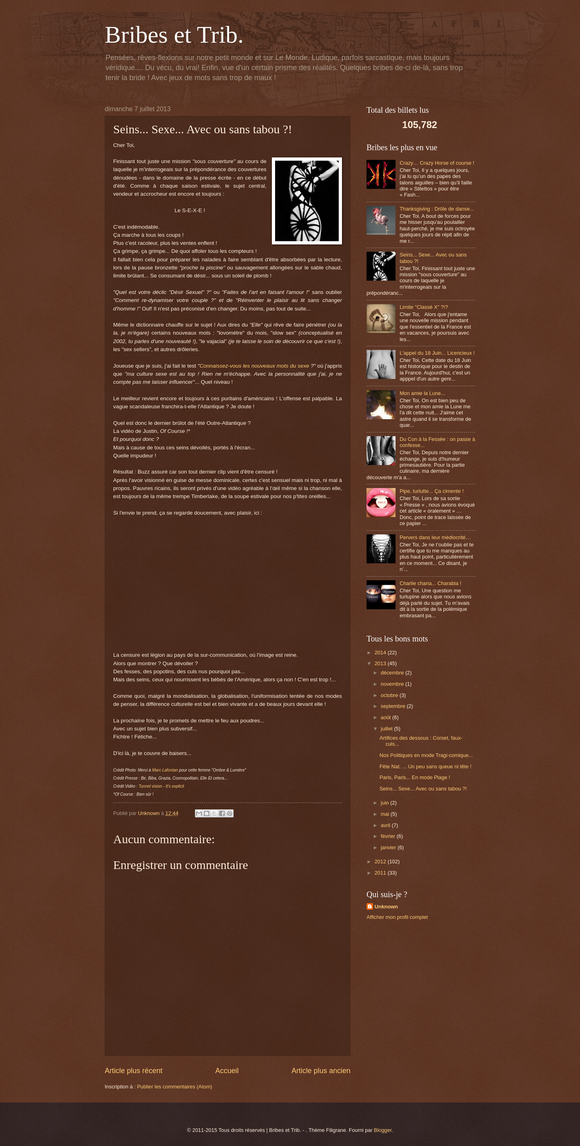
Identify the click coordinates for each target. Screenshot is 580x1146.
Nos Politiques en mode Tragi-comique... (426, 755)
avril (386, 825)
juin (385, 803)
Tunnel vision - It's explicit (161, 786)
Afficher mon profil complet (397, 917)
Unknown (386, 907)
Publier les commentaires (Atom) (174, 1087)
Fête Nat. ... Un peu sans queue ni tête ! (425, 766)
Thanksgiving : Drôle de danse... (437, 209)
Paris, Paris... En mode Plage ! (414, 777)
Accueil (226, 1071)
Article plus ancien (321, 1071)
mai (385, 814)
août (386, 717)
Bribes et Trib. (174, 34)
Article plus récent (133, 1071)
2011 (381, 873)
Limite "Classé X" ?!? (424, 307)
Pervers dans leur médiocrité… (435, 537)
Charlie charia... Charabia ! (430, 583)
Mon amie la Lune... (422, 393)
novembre (393, 684)
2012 (381, 861)
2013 (381, 663)
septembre (393, 706)
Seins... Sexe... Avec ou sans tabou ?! (423, 789)
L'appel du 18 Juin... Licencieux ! (437, 353)
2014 (381, 653)
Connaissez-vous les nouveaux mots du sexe (254, 366)
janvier (389, 847)
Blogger (383, 1130)
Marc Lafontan (165, 770)
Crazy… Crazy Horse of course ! (437, 163)
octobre (390, 695)
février (388, 836)
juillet (387, 729)
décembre (393, 673)
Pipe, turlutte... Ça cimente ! (432, 491)
